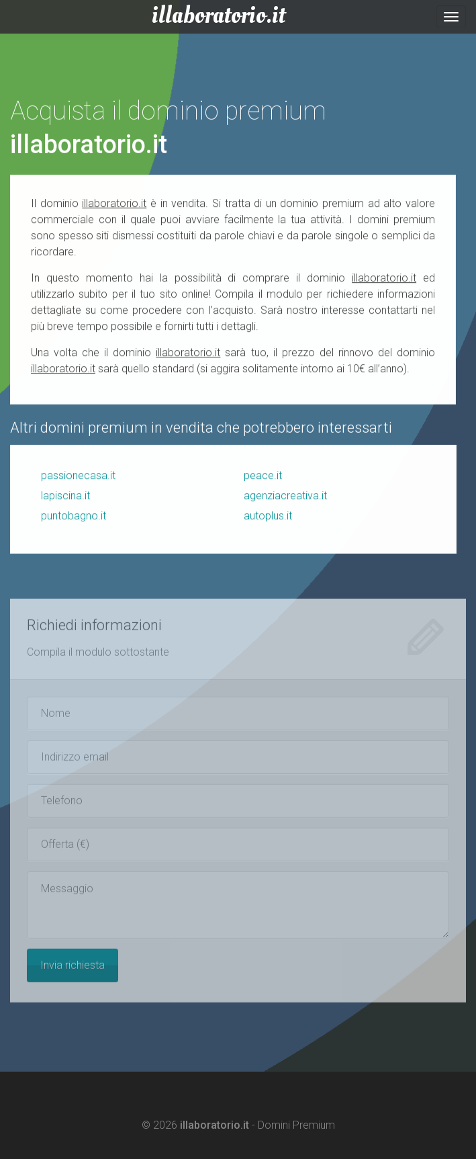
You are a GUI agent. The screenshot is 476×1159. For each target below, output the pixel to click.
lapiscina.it (65, 496)
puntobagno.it (73, 516)
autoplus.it (268, 516)
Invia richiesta (72, 967)
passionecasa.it (78, 476)
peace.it (263, 476)
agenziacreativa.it (285, 496)
